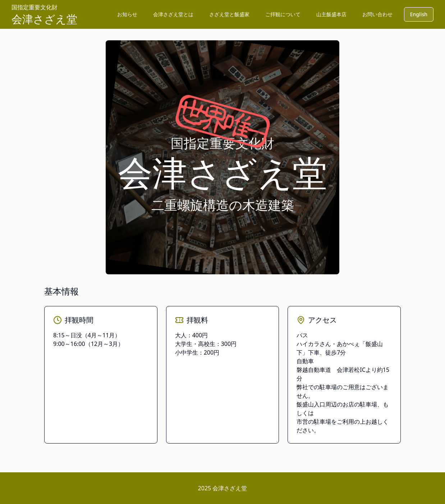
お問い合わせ (377, 14)
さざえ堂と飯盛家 (229, 14)
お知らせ (127, 14)
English (418, 14)
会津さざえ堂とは (173, 14)
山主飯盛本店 (331, 14)
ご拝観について (283, 14)
